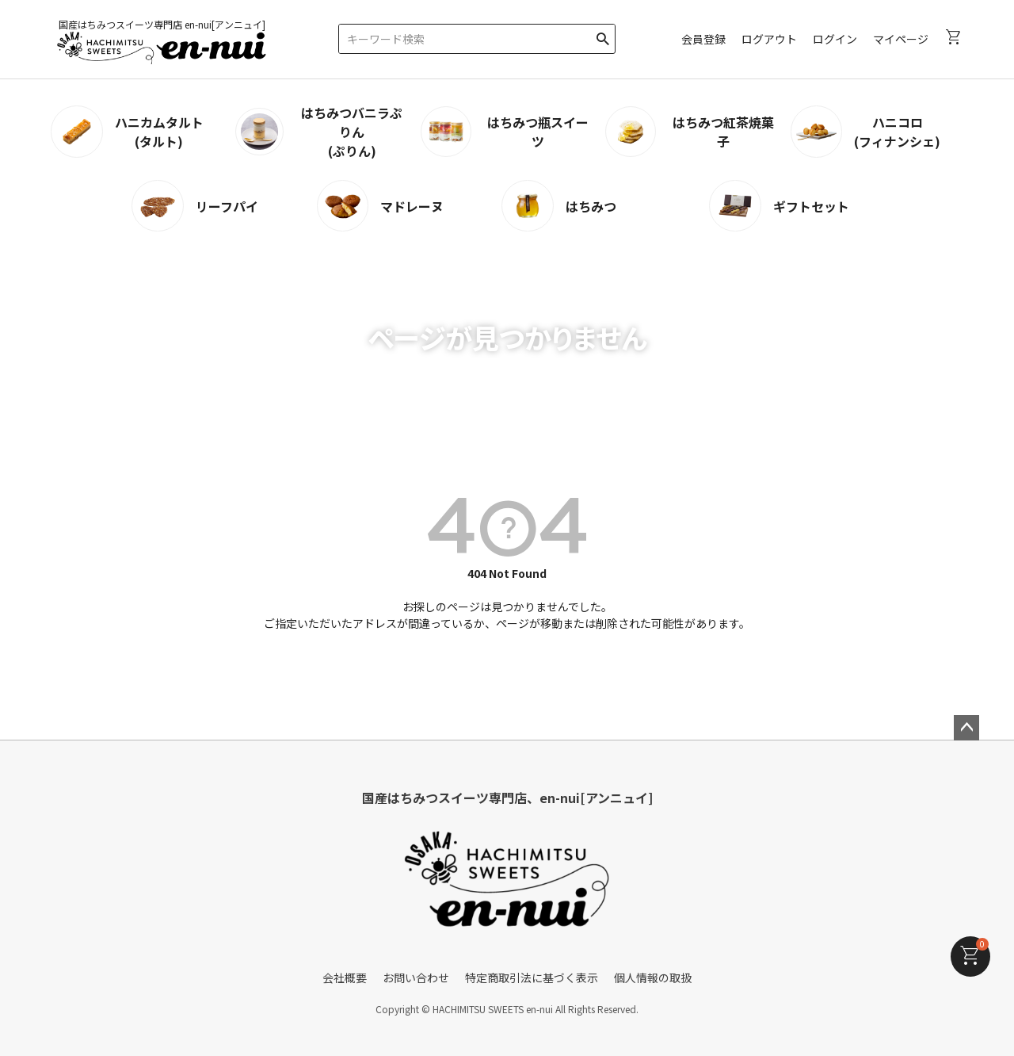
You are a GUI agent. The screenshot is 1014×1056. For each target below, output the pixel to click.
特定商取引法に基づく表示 (531, 977)
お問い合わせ (416, 977)
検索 (602, 36)
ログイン (835, 39)
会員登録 (703, 39)
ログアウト (769, 39)
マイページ (900, 39)
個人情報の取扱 (653, 977)
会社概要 (344, 977)
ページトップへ (966, 727)
